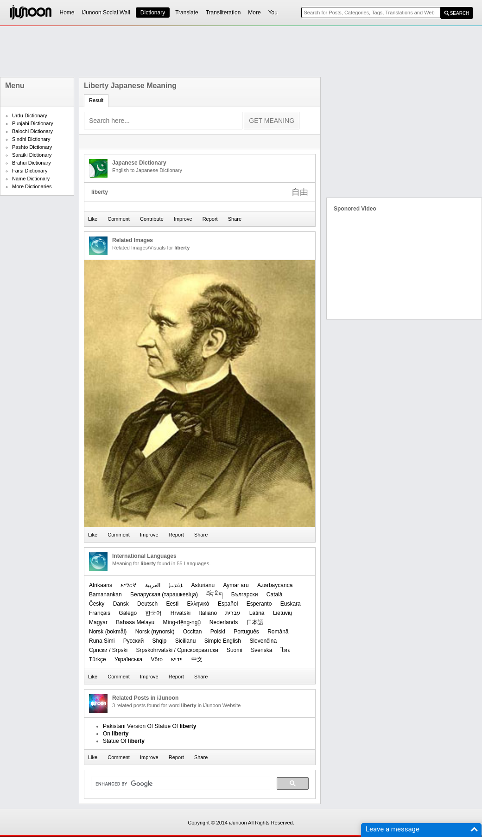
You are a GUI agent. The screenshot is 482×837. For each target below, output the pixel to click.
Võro (156, 659)
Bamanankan (105, 594)
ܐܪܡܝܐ (176, 585)
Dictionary (152, 12)
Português (246, 631)
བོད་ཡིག (214, 594)
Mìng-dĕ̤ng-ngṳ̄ (182, 622)
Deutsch (147, 604)
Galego (128, 613)
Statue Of (124, 741)
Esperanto (259, 604)
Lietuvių (282, 613)
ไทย (286, 650)
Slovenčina (263, 641)
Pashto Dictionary (32, 147)
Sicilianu (185, 641)
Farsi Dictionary (29, 170)
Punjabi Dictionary (32, 123)
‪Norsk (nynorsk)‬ (155, 631)
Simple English (222, 641)
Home (67, 12)
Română (277, 631)
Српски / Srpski (108, 650)
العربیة (152, 585)
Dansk (121, 604)
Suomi (234, 650)
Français (99, 613)
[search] (179, 783)
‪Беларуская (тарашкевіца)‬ (164, 594)
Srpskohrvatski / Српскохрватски (177, 650)
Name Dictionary (31, 178)
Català (274, 594)
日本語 (255, 622)
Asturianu (203, 585)
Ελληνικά (198, 604)
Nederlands (223, 622)
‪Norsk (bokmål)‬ (108, 631)
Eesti (172, 604)
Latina (257, 613)
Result (96, 100)
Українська (128, 659)
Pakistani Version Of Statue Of (149, 726)
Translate (186, 12)
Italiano (208, 613)
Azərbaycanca (274, 585)
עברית (233, 613)
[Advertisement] (241, 51)
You (273, 12)
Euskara (290, 604)
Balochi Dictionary (32, 131)
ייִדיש (177, 659)
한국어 (153, 613)
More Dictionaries (32, 186)
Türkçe (97, 659)
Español (228, 604)
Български (244, 594)
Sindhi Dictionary (31, 139)
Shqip (159, 641)
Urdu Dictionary (29, 115)
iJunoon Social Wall (106, 12)
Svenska (261, 650)
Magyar (98, 622)
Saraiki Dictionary (32, 155)
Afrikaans (100, 585)
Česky (96, 604)
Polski (217, 631)
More (254, 12)
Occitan (192, 631)
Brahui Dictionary (31, 163)
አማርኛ (128, 585)
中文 (197, 659)
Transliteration (223, 12)
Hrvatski (180, 613)
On (115, 733)
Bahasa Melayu (135, 622)
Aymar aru (235, 585)
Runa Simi (101, 641)
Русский (133, 641)
